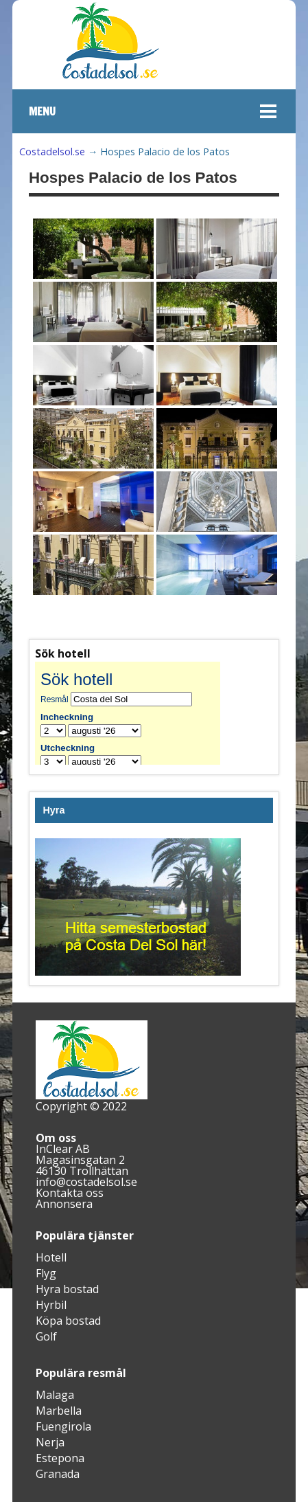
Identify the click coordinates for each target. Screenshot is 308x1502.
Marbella (59, 1410)
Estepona (60, 1458)
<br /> (138, 713)
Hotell (51, 1257)
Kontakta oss (70, 1192)
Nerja (50, 1442)
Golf (46, 1336)
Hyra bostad (67, 1289)
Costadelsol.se (52, 151)
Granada (58, 1473)
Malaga (55, 1394)
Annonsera (64, 1203)
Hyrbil (51, 1304)
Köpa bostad (68, 1320)
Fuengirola (63, 1426)
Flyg (46, 1273)
